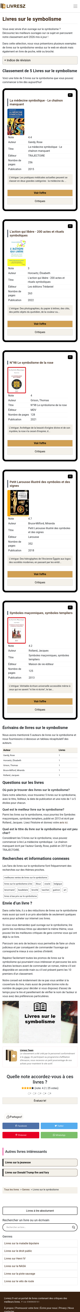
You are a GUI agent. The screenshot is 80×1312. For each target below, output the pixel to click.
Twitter (59, 1126)
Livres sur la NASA (15, 1266)
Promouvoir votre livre (26, 1308)
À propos (9, 1308)
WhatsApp (59, 1135)
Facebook (21, 1126)
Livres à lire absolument (40, 1210)
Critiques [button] (40, 201)
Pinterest (20, 1135)
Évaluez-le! (40, 1100)
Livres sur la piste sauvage (19, 1273)
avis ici (63, 822)
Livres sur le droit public (18, 1251)
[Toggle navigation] (75, 6)
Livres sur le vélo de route (19, 1281)
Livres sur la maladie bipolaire (21, 1243)
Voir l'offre (40, 192)
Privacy (63, 1308)
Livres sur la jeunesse (18, 1162)
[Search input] (38, 1227)
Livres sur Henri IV (14, 1258)
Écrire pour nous (48, 1308)
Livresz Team (26, 1050)
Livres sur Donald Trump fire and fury (27, 1172)
